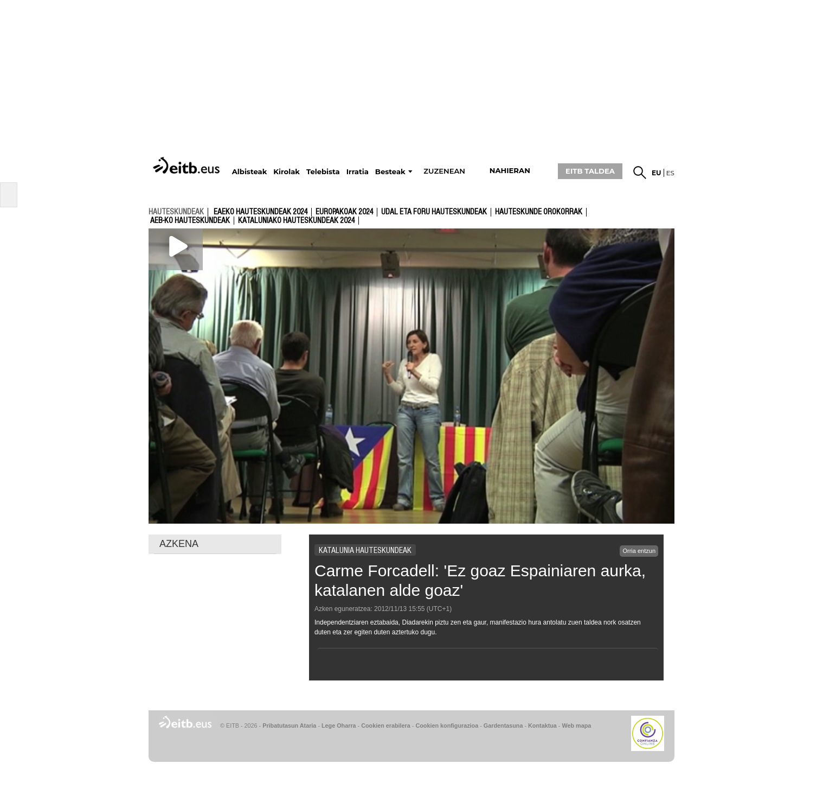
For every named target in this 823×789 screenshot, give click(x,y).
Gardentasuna (503, 725)
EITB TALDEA (590, 171)
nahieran (510, 171)
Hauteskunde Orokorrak (538, 212)
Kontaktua (542, 725)
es (670, 173)
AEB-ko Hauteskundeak (190, 221)
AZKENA (178, 543)
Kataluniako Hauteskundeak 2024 (296, 221)
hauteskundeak (176, 212)
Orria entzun (638, 551)
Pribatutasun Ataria (289, 725)
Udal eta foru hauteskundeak (434, 212)
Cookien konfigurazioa (446, 725)
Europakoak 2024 (344, 212)
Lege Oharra (339, 725)
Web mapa (576, 725)
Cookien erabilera (385, 725)
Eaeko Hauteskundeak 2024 (260, 212)
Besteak (390, 172)
